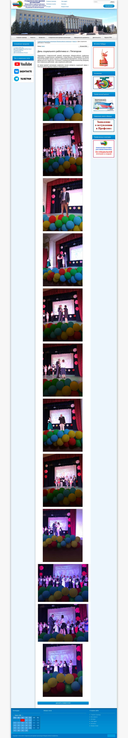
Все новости (94, 717)
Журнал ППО (108, 37)
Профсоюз (42, 37)
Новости (32, 37)
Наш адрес (64, 1)
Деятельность (97, 37)
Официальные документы (81, 37)
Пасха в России (17, 51)
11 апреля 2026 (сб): (19, 47)
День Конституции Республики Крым (23, 49)
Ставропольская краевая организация (59, 37)
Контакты (63, 4)
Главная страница (51, 1)
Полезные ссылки (51, 4)
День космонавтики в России (21, 52)
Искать (112, 1)
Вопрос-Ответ (65, 6)
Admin (43, 46)
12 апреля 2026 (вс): (19, 50)
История (48, 6)
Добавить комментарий (63, 703)
